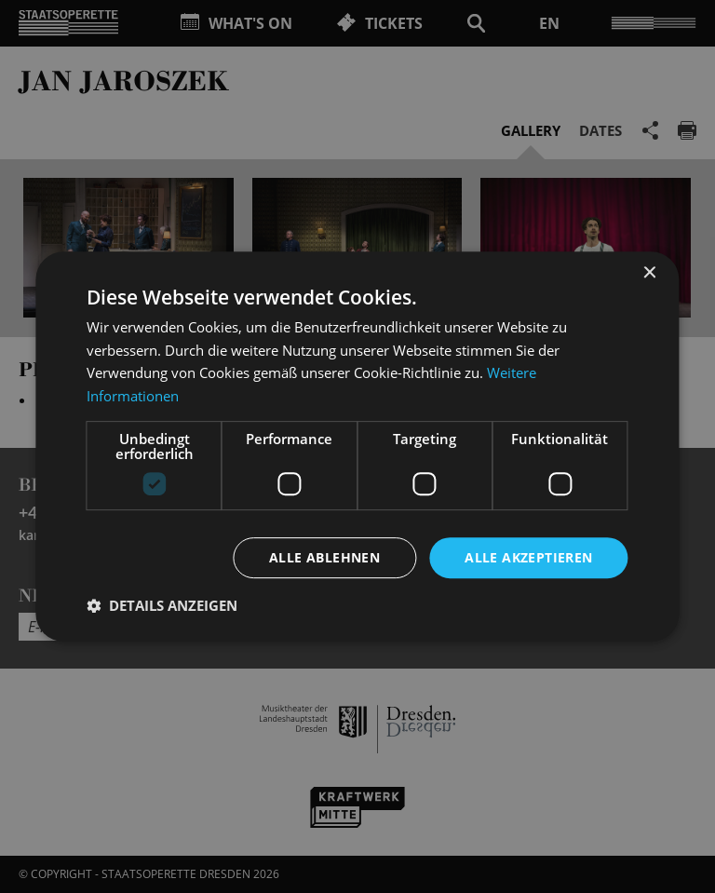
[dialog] (357, 446)
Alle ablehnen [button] (324, 557)
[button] (162, 606)
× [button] (649, 272)
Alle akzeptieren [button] (528, 557)
